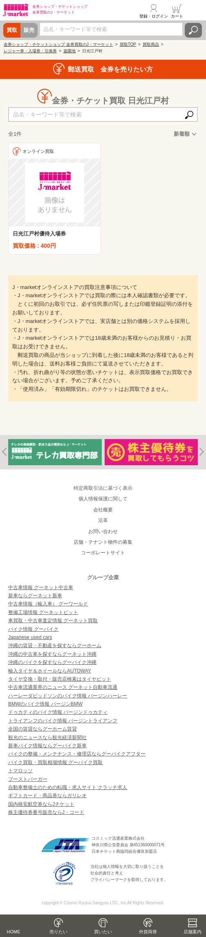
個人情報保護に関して (103, 499)
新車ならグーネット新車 (35, 596)
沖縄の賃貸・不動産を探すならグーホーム (54, 645)
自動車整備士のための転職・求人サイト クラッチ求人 (67, 787)
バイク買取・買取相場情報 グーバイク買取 (55, 762)
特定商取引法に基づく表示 (103, 488)
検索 (193, 30)
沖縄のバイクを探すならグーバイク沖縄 (52, 662)
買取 (12, 30)
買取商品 (151, 44)
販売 (29, 30)
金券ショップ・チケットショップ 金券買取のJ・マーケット (58, 44)
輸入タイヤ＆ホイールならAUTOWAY (49, 671)
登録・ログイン (153, 16)
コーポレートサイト (103, 553)
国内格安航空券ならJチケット (41, 804)
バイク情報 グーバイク (33, 629)
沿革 (103, 520)
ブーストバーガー (27, 779)
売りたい (58, 931)
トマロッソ (20, 770)
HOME (13, 931)
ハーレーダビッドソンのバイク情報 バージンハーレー (67, 696)
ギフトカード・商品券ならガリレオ (47, 795)
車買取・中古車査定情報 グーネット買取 (53, 620)
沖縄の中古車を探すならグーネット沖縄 (52, 654)
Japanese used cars (30, 637)
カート (177, 16)
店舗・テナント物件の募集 (103, 542)
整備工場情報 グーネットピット (43, 612)
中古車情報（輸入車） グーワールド (48, 604)
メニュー (195, 11)
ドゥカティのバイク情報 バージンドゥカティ (57, 712)
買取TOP (128, 44)
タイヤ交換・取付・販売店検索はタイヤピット (59, 679)
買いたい (103, 931)
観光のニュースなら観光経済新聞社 (47, 737)
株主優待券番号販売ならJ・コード (46, 812)
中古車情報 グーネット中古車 (40, 587)
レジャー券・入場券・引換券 (30, 51)
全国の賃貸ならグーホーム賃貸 (42, 729)
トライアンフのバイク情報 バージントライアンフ (62, 721)
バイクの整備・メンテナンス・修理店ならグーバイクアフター (77, 754)
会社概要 (103, 510)
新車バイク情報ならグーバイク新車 (47, 746)
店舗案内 (193, 931)
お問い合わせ (103, 531)
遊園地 (69, 51)
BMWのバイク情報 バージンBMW (45, 704)
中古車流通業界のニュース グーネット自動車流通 (62, 687)
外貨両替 (148, 931)
